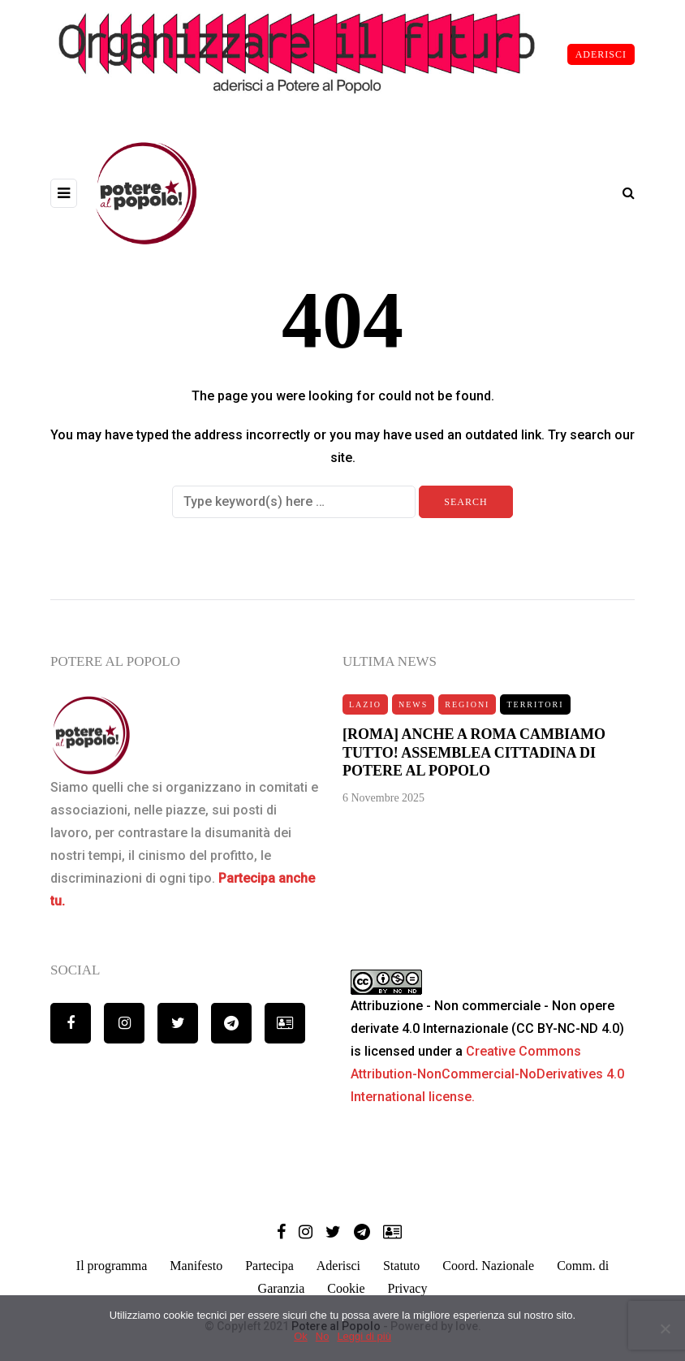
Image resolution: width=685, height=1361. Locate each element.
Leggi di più (364, 1336)
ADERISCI (601, 54)
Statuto (401, 1265)
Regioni (467, 710)
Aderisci (338, 1265)
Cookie (345, 1288)
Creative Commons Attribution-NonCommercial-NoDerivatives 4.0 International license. (487, 1073)
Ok (301, 1336)
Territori (534, 710)
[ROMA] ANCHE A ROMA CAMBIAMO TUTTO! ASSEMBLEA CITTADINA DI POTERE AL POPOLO (473, 758)
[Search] (294, 502)
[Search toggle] (622, 193)
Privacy (408, 1288)
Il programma (112, 1265)
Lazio (365, 710)
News (413, 710)
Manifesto (196, 1265)
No (323, 1336)
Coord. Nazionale (488, 1265)
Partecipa (269, 1265)
